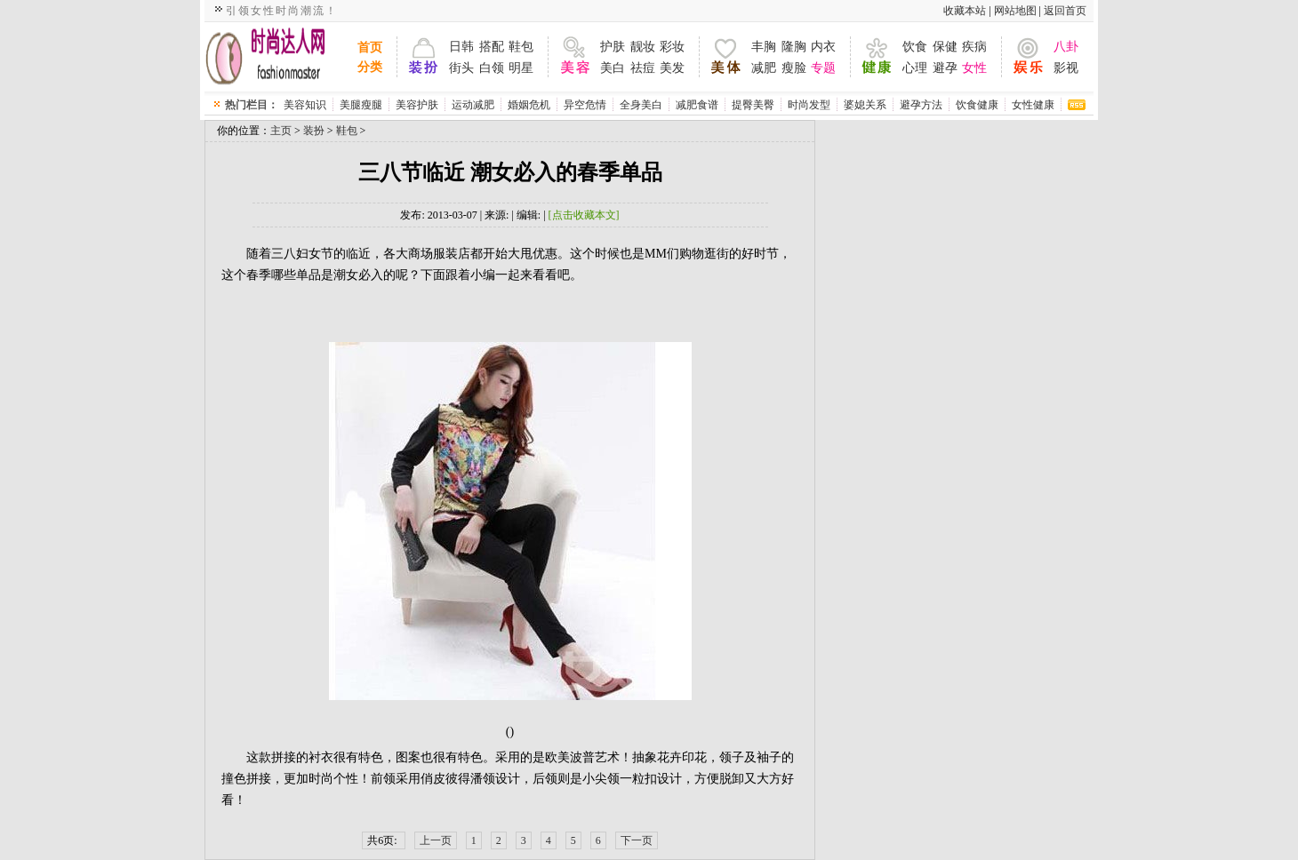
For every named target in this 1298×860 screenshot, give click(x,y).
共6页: (383, 840)
